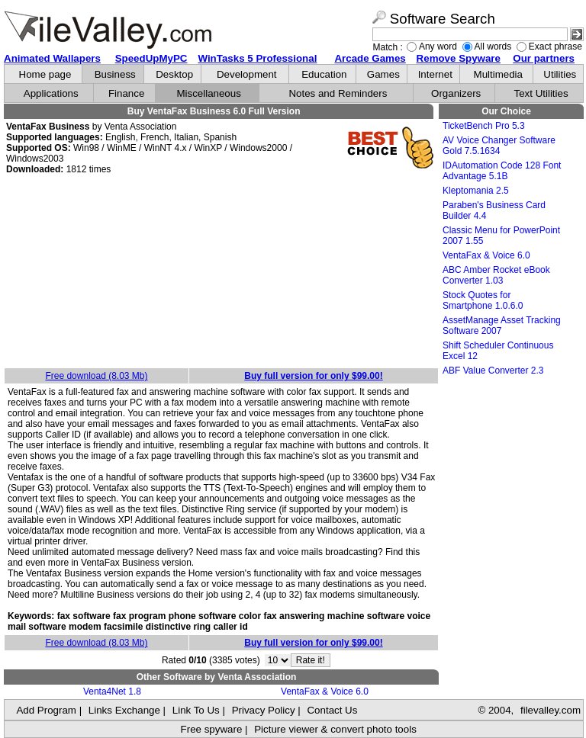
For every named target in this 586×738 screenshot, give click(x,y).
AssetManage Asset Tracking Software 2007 (502, 325)
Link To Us (196, 710)
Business (115, 74)
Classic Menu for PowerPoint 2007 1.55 (501, 235)
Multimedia (498, 74)
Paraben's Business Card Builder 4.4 (494, 210)
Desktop (174, 74)
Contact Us (332, 710)
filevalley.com (550, 710)
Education (323, 74)
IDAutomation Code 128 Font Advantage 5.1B (502, 170)
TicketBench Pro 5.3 (484, 125)
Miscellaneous (208, 93)
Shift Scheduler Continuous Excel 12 (498, 350)
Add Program (46, 710)
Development (247, 74)
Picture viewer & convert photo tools (335, 729)
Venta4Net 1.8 (112, 691)
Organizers (456, 93)
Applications (51, 93)
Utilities (559, 74)
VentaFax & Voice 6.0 (325, 691)
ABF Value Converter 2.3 (493, 370)
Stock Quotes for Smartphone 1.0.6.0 (483, 300)
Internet (435, 74)
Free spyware (212, 729)
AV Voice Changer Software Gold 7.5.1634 (499, 145)
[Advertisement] (221, 272)
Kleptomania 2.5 (476, 190)
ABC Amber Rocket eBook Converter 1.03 (496, 275)
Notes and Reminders (337, 93)
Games (383, 74)
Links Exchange (124, 710)
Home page (45, 74)
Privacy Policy (263, 710)
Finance (126, 93)
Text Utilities (541, 93)
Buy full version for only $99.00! (313, 376)
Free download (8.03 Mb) (96, 376)
